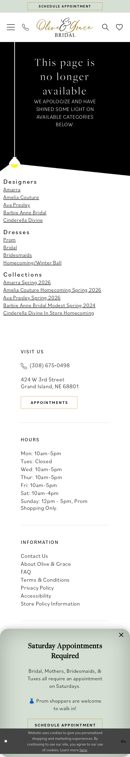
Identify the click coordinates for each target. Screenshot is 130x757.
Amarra (12, 190)
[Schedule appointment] (65, 6)
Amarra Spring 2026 (27, 283)
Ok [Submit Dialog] (123, 744)
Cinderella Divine (23, 220)
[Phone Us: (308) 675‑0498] (26, 28)
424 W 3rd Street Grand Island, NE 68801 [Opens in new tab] (49, 383)
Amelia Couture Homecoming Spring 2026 (52, 290)
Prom (9, 240)
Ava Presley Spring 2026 (32, 298)
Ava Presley (16, 205)
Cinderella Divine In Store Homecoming (48, 313)
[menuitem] (11, 28)
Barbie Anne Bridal (24, 213)
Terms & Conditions (45, 581)
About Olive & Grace (46, 565)
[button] (11, 28)
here (83, 752)
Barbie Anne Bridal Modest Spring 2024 (49, 305)
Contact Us (34, 557)
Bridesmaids (17, 255)
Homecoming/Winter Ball (32, 263)
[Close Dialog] (6, 744)
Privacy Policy (37, 589)
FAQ (26, 573)
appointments (52, 404)
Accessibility (36, 597)
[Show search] (106, 28)
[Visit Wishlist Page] (119, 28)
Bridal (10, 248)
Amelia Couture (21, 198)
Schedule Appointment (67, 724)
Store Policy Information (50, 605)
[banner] (64, 28)
